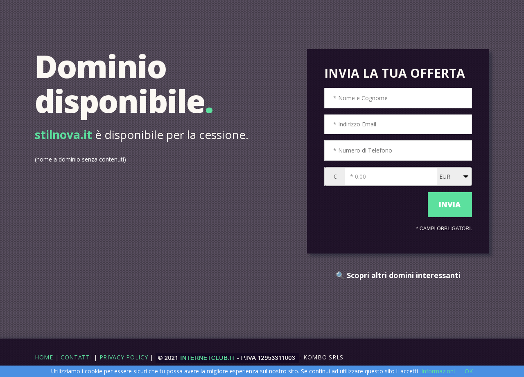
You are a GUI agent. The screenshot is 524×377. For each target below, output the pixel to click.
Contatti (76, 357)
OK (469, 371)
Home (44, 357)
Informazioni (438, 371)
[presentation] (374, 205)
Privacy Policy (123, 357)
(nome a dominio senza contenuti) (80, 159)
